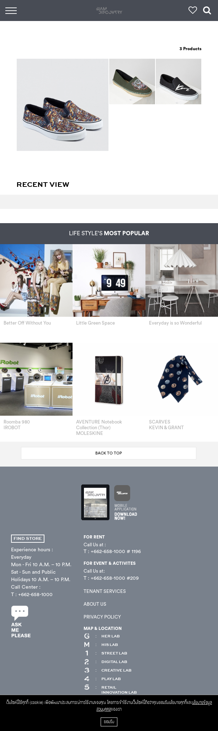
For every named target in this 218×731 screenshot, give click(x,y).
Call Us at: (94, 571)
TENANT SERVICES (105, 591)
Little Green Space (95, 323)
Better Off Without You (27, 323)
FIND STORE (28, 538)
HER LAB (102, 636)
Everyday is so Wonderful (175, 323)
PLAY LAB (102, 679)
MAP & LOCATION (103, 628)
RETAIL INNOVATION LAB (110, 690)
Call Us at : (95, 544)
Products (191, 49)
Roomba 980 (17, 422)
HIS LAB (101, 644)
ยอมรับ (109, 722)
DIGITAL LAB (105, 661)
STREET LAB (105, 653)
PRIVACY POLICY (102, 617)
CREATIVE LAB (108, 670)
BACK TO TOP (108, 453)
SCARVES (159, 422)
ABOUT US (95, 604)
